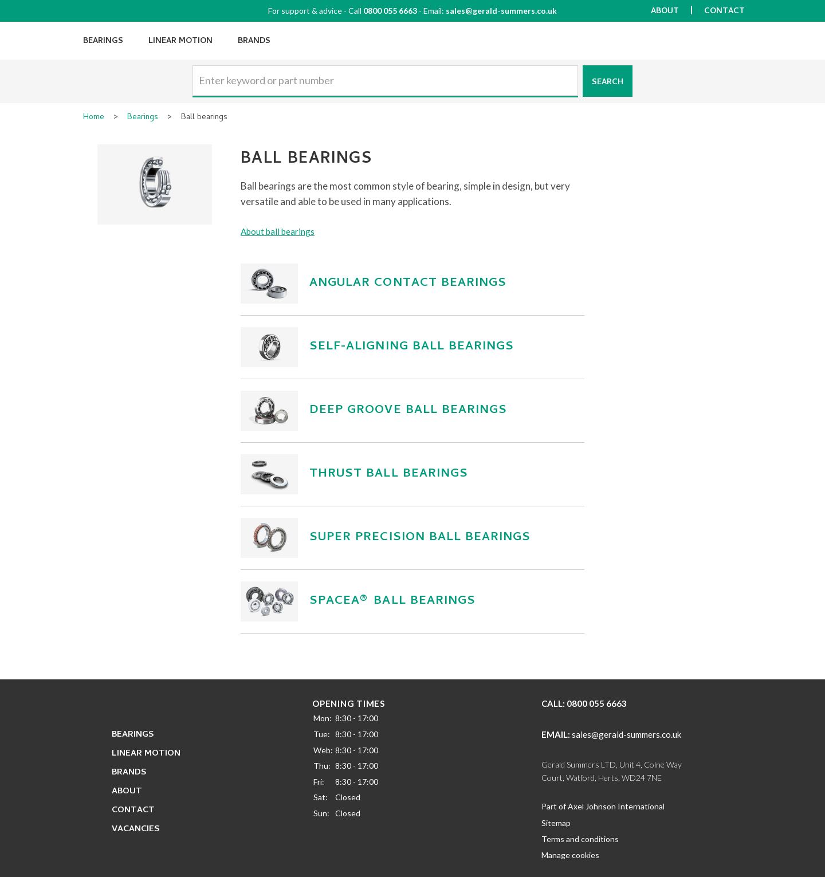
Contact (724, 11)
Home (93, 118)
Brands (254, 41)
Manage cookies (570, 855)
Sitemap (556, 823)
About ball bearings (278, 231)
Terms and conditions (580, 839)
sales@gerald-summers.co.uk (501, 10)
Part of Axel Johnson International (603, 806)
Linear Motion (180, 41)
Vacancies (136, 829)
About (665, 11)
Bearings (103, 41)
